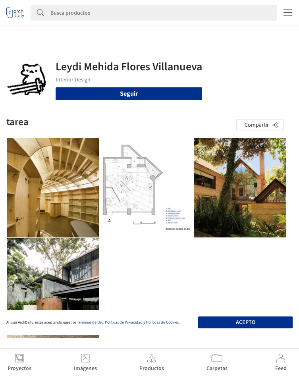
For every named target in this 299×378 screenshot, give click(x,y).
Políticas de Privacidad (124, 322)
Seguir (129, 93)
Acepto (245, 322)
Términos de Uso (90, 322)
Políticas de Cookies (162, 322)
